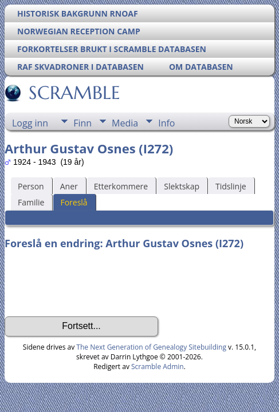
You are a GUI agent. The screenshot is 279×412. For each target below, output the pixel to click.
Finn (82, 123)
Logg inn (30, 123)
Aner (69, 186)
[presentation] (92, 283)
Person (31, 186)
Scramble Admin (157, 366)
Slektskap (181, 186)
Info (166, 123)
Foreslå (73, 202)
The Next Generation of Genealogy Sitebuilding (151, 347)
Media (125, 123)
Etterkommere (121, 186)
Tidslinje (230, 186)
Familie (31, 202)
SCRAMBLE (73, 92)
